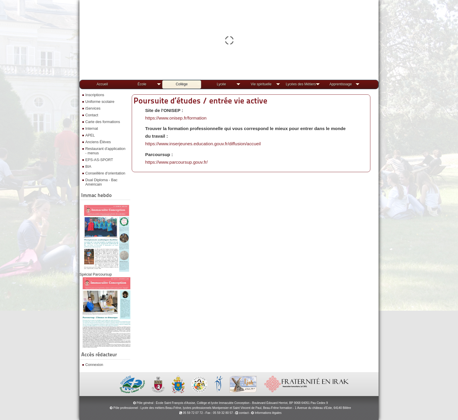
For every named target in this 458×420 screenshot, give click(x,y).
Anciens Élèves (98, 142)
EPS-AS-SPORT (99, 160)
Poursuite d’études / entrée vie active (200, 101)
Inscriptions (94, 95)
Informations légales (268, 412)
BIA (88, 166)
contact (242, 412)
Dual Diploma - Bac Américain (101, 182)
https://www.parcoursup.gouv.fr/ (176, 162)
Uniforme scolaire (99, 101)
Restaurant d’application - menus (105, 150)
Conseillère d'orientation (105, 173)
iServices (92, 108)
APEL (90, 135)
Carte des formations (102, 122)
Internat (91, 128)
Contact (91, 115)
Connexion (94, 364)
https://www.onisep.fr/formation (176, 117)
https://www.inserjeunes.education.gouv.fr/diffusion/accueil (203, 143)
